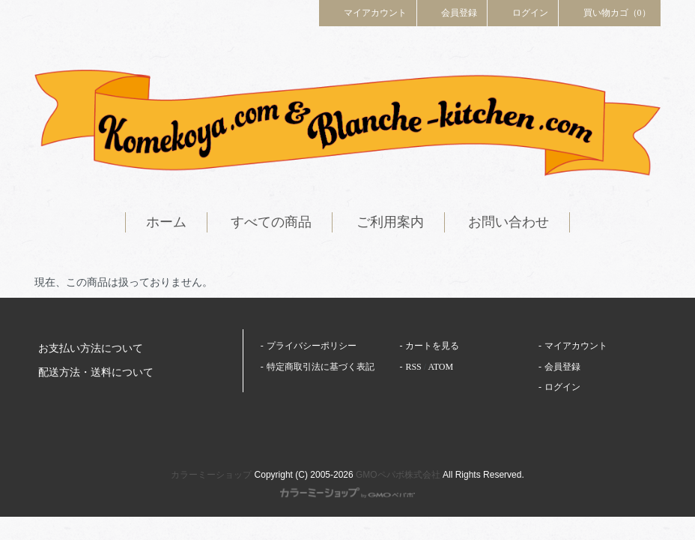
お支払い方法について (90, 348)
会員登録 (452, 12)
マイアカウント (368, 12)
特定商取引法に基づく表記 (320, 367)
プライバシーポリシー (311, 345)
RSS (413, 367)
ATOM (440, 367)
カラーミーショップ (211, 475)
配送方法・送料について (96, 372)
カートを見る (432, 345)
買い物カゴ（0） (609, 12)
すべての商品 (271, 222)
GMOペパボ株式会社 (398, 475)
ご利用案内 (390, 222)
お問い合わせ (508, 222)
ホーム (166, 222)
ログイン (522, 12)
